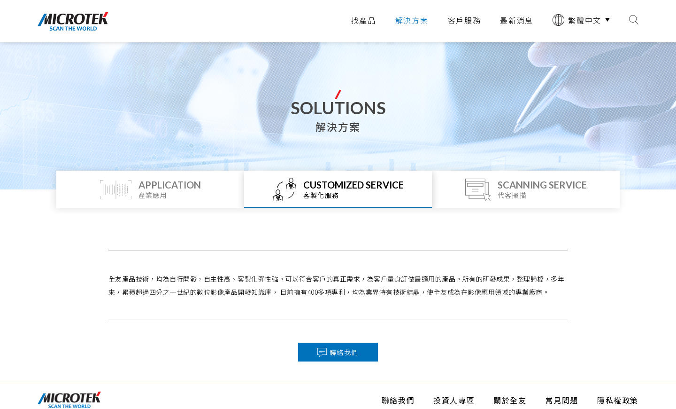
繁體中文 (577, 20)
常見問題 (561, 400)
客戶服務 (464, 20)
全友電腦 (73, 21)
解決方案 (412, 20)
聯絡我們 (398, 400)
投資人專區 (454, 400)
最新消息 (516, 20)
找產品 (363, 20)
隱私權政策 (617, 400)
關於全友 (509, 400)
